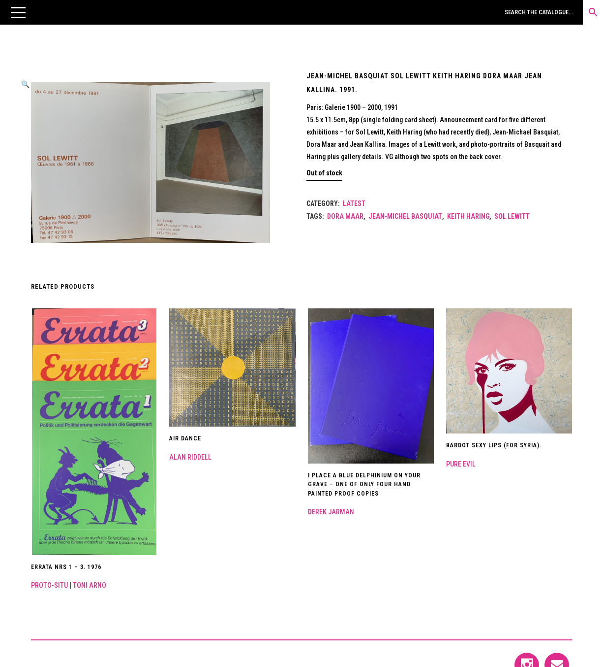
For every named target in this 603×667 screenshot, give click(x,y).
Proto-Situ (49, 585)
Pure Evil (461, 464)
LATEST (354, 203)
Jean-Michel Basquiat (405, 216)
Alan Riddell (190, 457)
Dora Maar (345, 216)
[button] (18, 12)
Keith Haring (468, 216)
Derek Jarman (331, 512)
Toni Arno (89, 585)
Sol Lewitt (512, 216)
